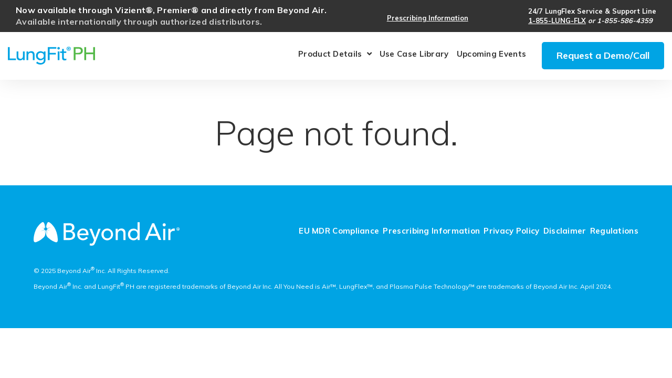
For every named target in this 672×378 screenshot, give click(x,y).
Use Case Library (414, 54)
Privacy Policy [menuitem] (511, 231)
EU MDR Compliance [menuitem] (339, 231)
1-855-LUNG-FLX (557, 20)
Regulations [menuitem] (614, 231)
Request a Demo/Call (602, 55)
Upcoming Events (492, 54)
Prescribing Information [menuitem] (431, 231)
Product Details (330, 55)
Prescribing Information (427, 18)
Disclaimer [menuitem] (564, 231)
